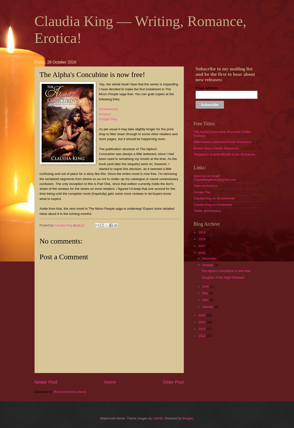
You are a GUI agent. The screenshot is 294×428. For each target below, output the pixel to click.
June (206, 286)
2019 (202, 232)
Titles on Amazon (206, 186)
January (208, 307)
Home (110, 382)
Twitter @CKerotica (207, 211)
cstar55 (158, 418)
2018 (202, 239)
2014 (202, 322)
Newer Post (46, 382)
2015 (202, 315)
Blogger (187, 418)
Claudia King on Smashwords (214, 198)
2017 (202, 246)
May (205, 293)
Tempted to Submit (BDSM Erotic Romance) (224, 154)
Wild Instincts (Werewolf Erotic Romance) (223, 142)
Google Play (108, 119)
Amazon (105, 114)
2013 (202, 329)
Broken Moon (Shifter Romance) (216, 148)
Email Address (206, 88)
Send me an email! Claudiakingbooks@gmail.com (215, 178)
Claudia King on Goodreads (213, 205)
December (210, 258)
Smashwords (108, 109)
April (205, 300)
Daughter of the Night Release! (223, 277)
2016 (202, 253)
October (208, 265)
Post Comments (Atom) (70, 392)
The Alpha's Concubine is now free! (226, 271)
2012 (202, 335)
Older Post (173, 382)
